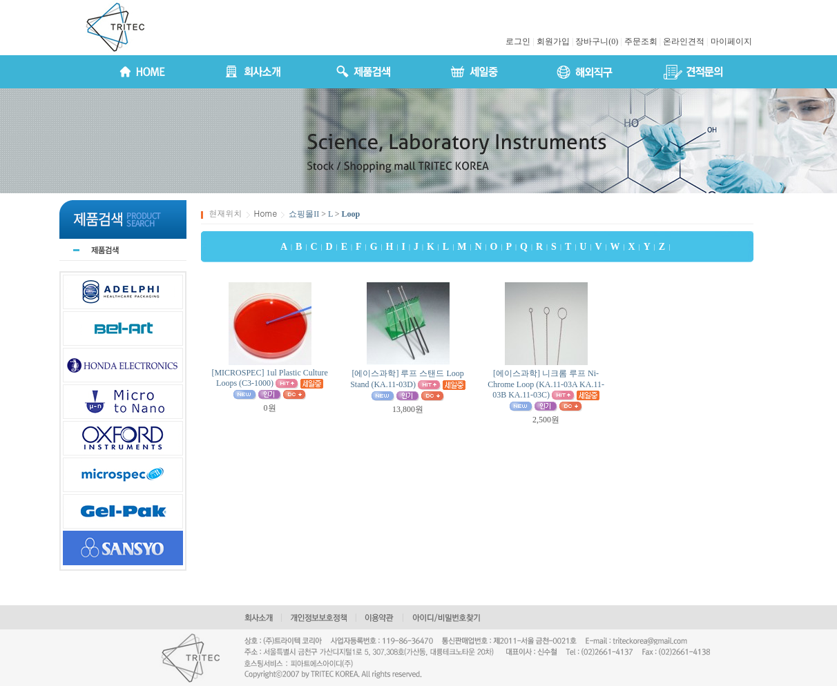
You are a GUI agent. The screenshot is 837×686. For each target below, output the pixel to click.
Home (266, 213)
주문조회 (640, 41)
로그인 (518, 41)
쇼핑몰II (304, 214)
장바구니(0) (596, 41)
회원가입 (553, 41)
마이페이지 (731, 41)
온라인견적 (683, 41)
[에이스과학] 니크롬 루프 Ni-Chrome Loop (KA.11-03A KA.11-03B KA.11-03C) (546, 384)
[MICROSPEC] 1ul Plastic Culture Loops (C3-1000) (269, 378)
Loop (351, 214)
